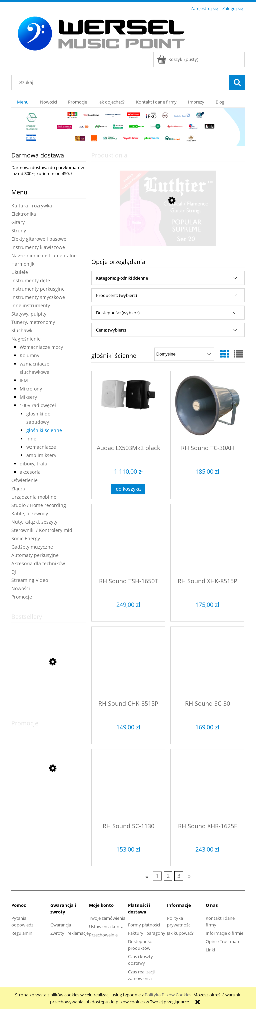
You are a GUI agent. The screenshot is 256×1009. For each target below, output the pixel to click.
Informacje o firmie (224, 933)
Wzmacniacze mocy (41, 347)
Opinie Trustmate (223, 941)
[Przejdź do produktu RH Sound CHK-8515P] (128, 662)
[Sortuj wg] (184, 354)
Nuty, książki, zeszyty (34, 522)
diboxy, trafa (33, 463)
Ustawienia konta (106, 926)
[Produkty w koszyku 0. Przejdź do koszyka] (178, 59)
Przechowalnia (103, 935)
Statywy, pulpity (28, 314)
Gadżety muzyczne (32, 547)
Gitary (18, 222)
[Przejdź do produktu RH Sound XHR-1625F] (207, 785)
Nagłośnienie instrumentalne (44, 255)
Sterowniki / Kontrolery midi (42, 530)
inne (31, 438)
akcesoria (30, 472)
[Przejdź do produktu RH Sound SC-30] (207, 662)
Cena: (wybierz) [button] (111, 330)
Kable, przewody (29, 513)
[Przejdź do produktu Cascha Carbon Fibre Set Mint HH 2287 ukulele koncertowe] (49, 798)
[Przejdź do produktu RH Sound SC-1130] (128, 785)
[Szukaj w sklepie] (122, 82)
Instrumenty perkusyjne (38, 289)
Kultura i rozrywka (31, 205)
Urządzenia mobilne (33, 497)
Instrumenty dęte (30, 280)
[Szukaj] (237, 82)
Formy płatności (144, 925)
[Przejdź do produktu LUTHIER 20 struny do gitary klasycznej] (168, 232)
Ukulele (19, 272)
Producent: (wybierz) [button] (116, 295)
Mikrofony (31, 388)
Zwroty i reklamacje (69, 933)
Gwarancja (60, 925)
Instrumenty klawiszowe (38, 247)
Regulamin (21, 933)
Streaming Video (29, 580)
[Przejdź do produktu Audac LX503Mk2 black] (128, 407)
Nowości (20, 588)
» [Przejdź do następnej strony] (189, 876)
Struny (18, 230)
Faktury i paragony (146, 933)
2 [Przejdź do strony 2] (168, 876)
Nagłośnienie (26, 339)
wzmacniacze (41, 447)
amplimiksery (41, 455)
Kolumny (29, 355)
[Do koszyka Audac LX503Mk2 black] (128, 489)
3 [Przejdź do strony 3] (178, 876)
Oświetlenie (24, 480)
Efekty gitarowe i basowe (38, 239)
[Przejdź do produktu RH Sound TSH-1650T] (128, 540)
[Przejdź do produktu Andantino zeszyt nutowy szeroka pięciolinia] (49, 693)
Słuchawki (22, 330)
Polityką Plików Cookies (168, 995)
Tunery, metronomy (33, 322)
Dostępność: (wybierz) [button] (118, 313)
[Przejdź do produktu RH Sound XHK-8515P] (207, 540)
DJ (13, 572)
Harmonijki (23, 264)
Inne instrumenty (30, 305)
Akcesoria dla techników (38, 563)
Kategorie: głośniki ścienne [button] (122, 278)
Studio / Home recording (38, 505)
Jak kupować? (180, 933)
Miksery (28, 397)
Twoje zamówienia (107, 918)
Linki (210, 950)
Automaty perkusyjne (35, 555)
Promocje (21, 597)
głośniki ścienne (44, 430)
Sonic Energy (25, 538)
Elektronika (23, 214)
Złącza (18, 488)
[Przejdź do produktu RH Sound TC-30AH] (207, 407)
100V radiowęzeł (38, 405)
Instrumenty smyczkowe (38, 297)
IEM (24, 380)
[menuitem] (22, 102)
